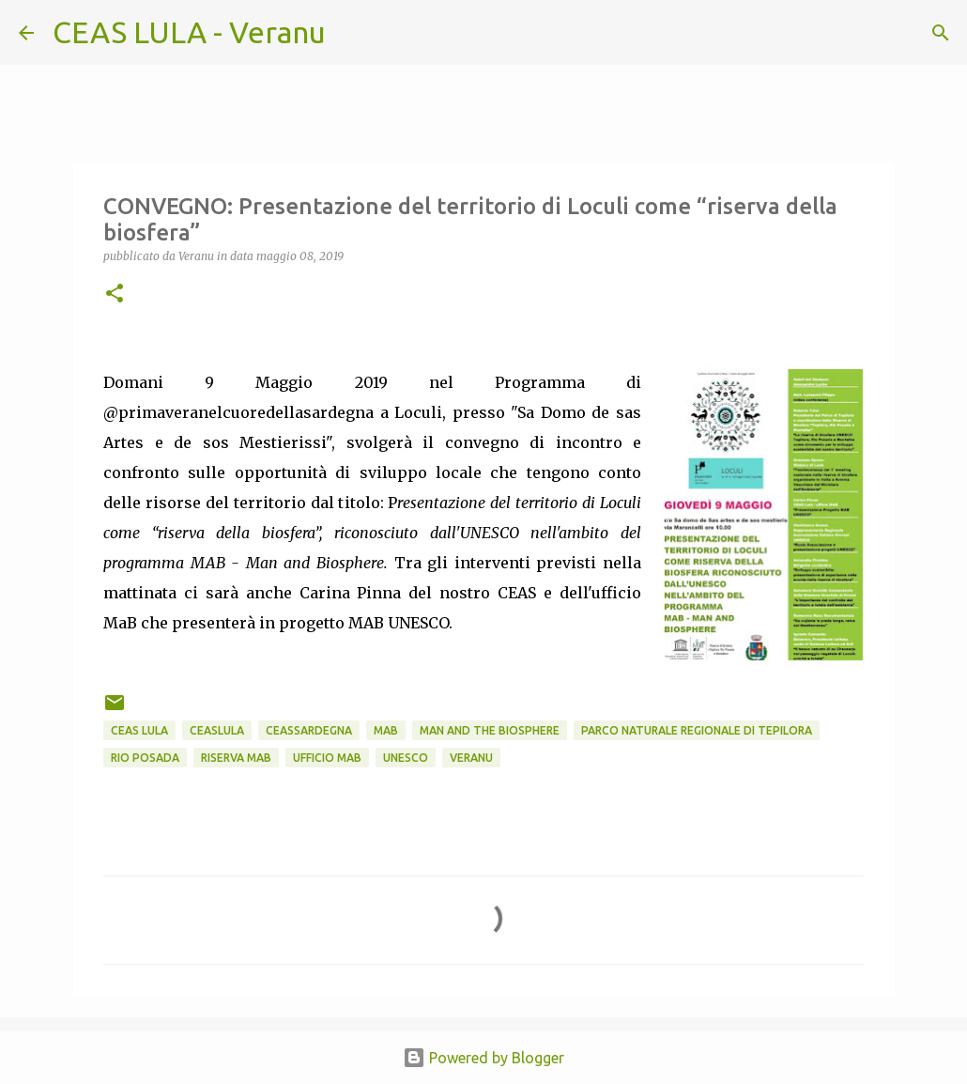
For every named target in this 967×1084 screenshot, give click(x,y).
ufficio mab (327, 757)
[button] (114, 294)
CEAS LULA (139, 730)
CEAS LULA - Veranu (189, 32)
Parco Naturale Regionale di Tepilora (696, 730)
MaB (386, 730)
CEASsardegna (309, 730)
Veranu (471, 757)
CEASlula (217, 730)
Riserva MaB (236, 757)
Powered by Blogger (483, 1057)
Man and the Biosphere (490, 730)
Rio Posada (145, 757)
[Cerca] (352, 32)
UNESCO (405, 757)
